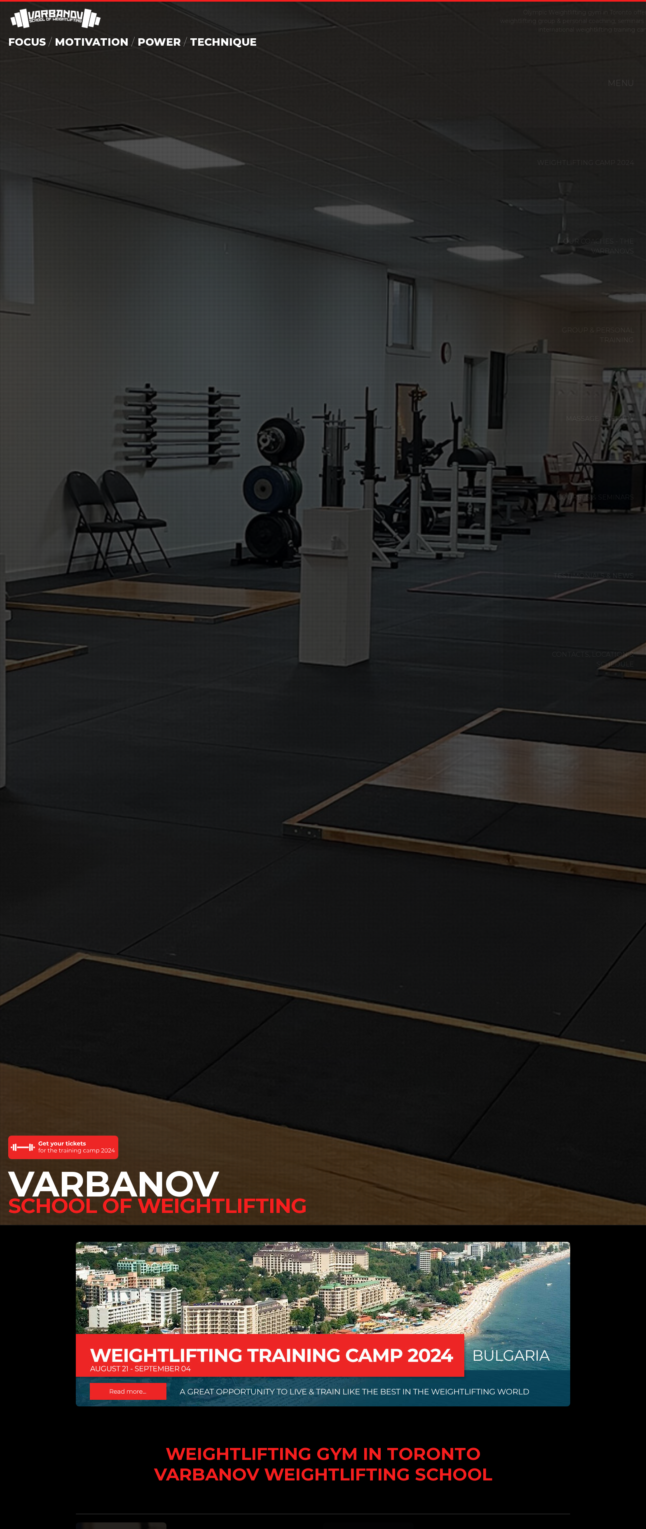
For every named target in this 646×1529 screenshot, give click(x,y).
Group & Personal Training (579, 335)
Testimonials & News (575, 576)
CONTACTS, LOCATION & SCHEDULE (575, 659)
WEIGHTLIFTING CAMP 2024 (567, 163)
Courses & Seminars (577, 497)
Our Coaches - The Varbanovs (580, 246)
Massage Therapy (582, 419)
